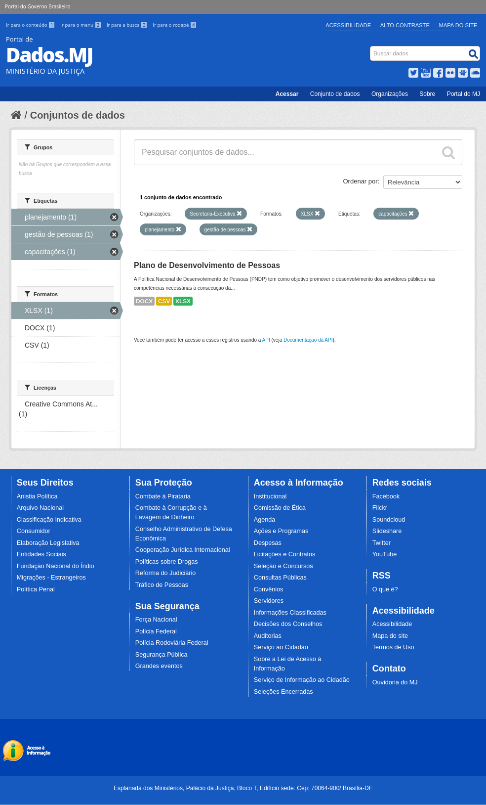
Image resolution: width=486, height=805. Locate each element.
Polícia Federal (156, 631)
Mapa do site (390, 635)
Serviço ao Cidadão (281, 647)
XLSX (183, 301)
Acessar (287, 93)
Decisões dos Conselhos (288, 624)
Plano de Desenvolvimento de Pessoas (207, 265)
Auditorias (268, 635)
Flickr (379, 507)
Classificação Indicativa (49, 519)
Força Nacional (156, 619)
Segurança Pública (161, 654)
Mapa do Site (458, 25)
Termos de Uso (393, 647)
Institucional (270, 496)
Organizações (389, 93)
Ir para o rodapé (175, 25)
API (266, 340)
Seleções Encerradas (283, 691)
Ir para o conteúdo (31, 25)
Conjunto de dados (335, 93)
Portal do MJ (463, 93)
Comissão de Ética (280, 507)
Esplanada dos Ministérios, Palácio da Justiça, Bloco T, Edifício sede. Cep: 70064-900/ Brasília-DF (243, 788)
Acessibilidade (348, 25)
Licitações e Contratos (285, 554)
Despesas (268, 542)
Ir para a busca (128, 25)
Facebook (386, 496)
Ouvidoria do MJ (395, 682)
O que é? (385, 589)
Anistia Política (37, 496)
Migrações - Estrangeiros (51, 577)
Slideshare (387, 531)
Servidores (269, 600)
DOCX (144, 301)
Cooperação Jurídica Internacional (182, 549)
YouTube (384, 554)
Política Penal (36, 589)
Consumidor (33, 531)
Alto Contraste (405, 25)
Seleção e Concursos (283, 566)
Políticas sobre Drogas (166, 561)
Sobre (427, 93)
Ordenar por (360, 181)
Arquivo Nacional (40, 507)
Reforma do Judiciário (165, 573)
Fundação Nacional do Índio (55, 566)
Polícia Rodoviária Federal (171, 642)
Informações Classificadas (290, 612)
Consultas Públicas (280, 577)
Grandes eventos (159, 666)
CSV (164, 301)
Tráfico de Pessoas (161, 584)
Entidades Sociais (41, 554)
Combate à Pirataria (163, 496)
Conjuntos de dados (77, 115)
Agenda (264, 519)
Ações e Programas (281, 531)
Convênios (269, 589)
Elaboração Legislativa (48, 542)
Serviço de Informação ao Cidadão (302, 679)
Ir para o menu (81, 25)
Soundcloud (388, 519)
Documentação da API (308, 340)
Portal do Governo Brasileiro (37, 6)
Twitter (381, 542)
